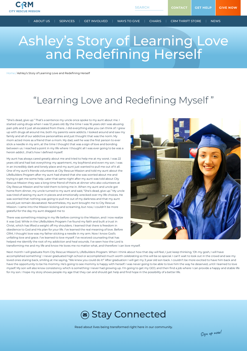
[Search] (161, 7)
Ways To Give (128, 21)
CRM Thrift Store (186, 21)
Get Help (203, 8)
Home (11, 73)
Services (67, 21)
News (215, 21)
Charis (155, 21)
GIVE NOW (228, 8)
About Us (42, 21)
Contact (179, 8)
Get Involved (96, 21)
